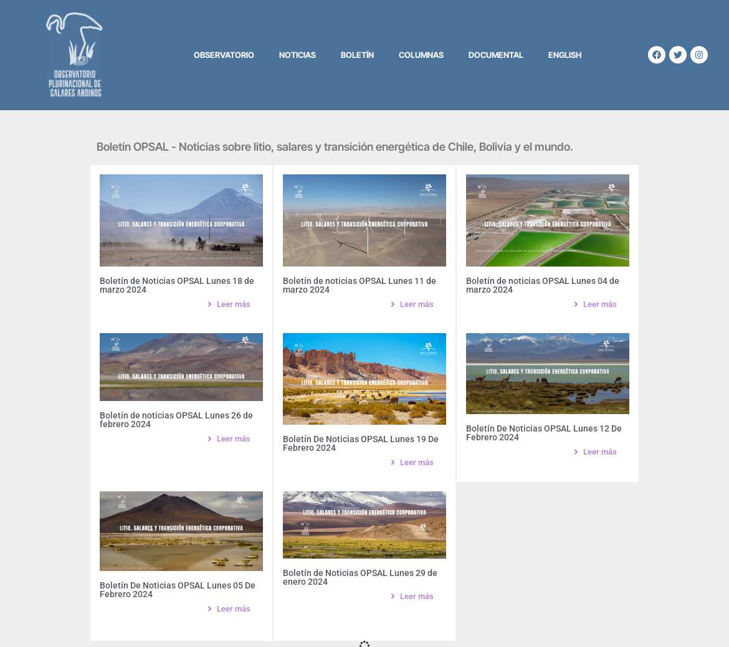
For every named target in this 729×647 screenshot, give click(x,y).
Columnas (421, 55)
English (564, 55)
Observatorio (224, 55)
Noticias (297, 55)
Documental (496, 55)
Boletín (357, 55)
